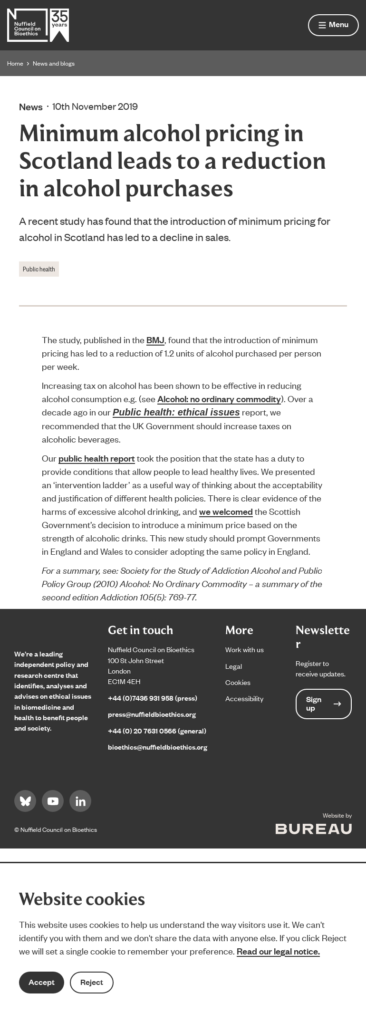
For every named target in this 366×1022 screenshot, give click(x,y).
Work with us (244, 649)
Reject (91, 981)
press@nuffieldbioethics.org (152, 714)
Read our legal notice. (278, 951)
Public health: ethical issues (176, 412)
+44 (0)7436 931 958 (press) (152, 698)
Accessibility (244, 698)
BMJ (155, 339)
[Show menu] (333, 25)
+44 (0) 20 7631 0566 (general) (157, 730)
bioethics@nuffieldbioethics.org (157, 747)
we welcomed (226, 511)
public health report (96, 458)
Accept (42, 981)
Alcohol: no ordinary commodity (219, 398)
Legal (233, 666)
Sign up (323, 703)
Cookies (237, 682)
